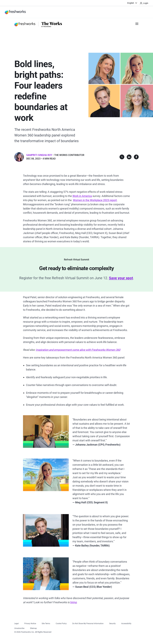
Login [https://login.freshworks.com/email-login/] (144, 3)
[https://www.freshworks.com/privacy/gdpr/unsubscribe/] (19, 628)
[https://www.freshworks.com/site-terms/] (46, 623)
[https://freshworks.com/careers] (73, 602)
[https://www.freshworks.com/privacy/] (30, 623)
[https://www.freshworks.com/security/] (112, 623)
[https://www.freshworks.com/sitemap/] (33, 628)
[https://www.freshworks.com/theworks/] (51, 24)
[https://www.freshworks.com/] (15, 12)
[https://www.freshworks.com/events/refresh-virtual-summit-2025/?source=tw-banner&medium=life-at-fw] (121, 278)
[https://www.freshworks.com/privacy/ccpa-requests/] (88, 623)
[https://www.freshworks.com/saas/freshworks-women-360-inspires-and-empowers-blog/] (78, 349)
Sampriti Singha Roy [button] (39, 155)
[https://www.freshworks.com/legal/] (16, 623)
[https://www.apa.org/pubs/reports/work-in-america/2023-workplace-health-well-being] (82, 196)
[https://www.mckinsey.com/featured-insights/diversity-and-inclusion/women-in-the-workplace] (95, 200)
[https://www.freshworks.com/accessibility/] (126, 623)
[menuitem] (132, 2)
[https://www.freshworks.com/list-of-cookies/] (61, 623)
